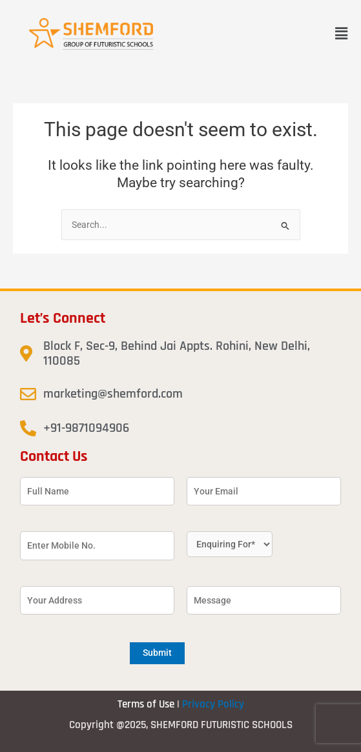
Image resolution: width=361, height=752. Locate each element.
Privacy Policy (213, 704)
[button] (341, 33)
